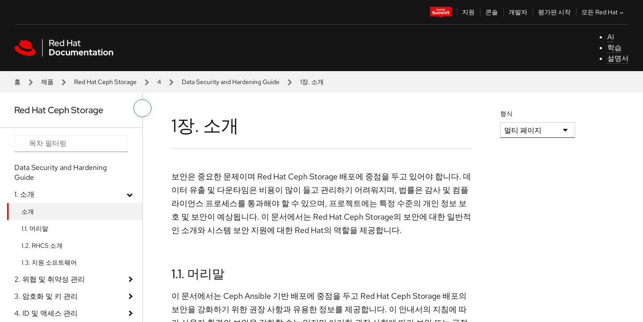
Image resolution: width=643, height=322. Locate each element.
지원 (468, 12)
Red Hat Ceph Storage (105, 82)
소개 (27, 212)
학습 (614, 47)
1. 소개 (24, 194)
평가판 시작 (554, 12)
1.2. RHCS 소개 (42, 246)
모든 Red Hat (603, 12)
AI (610, 37)
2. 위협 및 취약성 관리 (49, 279)
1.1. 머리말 (34, 229)
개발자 (518, 12)
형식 (506, 114)
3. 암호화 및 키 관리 (46, 296)
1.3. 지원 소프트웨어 (49, 262)
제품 (47, 82)
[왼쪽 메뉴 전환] (142, 108)
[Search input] (71, 143)
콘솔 (491, 12)
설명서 (618, 58)
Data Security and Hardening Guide (231, 82)
